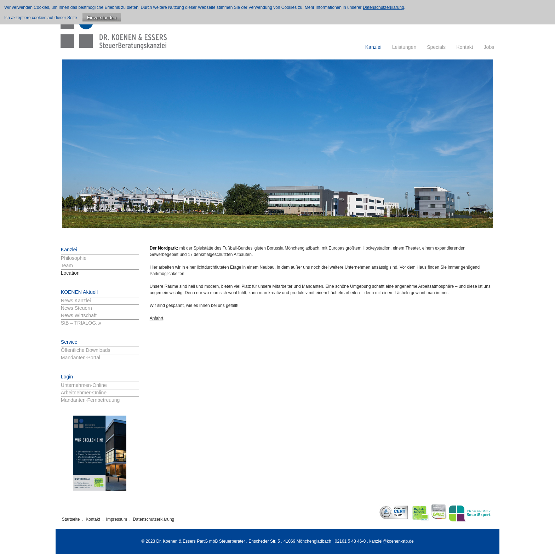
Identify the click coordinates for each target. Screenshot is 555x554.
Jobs (489, 47)
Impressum (116, 519)
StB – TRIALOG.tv (81, 323)
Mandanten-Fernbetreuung (90, 400)
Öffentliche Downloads (85, 350)
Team (67, 265)
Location (70, 273)
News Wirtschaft (79, 315)
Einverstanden (101, 17)
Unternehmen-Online (84, 385)
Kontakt (464, 47)
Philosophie (73, 258)
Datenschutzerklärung (153, 519)
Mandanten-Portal (80, 357)
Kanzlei (373, 47)
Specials (436, 47)
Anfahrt (157, 318)
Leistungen (404, 47)
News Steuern (76, 308)
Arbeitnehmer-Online (84, 392)
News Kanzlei (76, 300)
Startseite (71, 519)
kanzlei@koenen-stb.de (391, 541)
